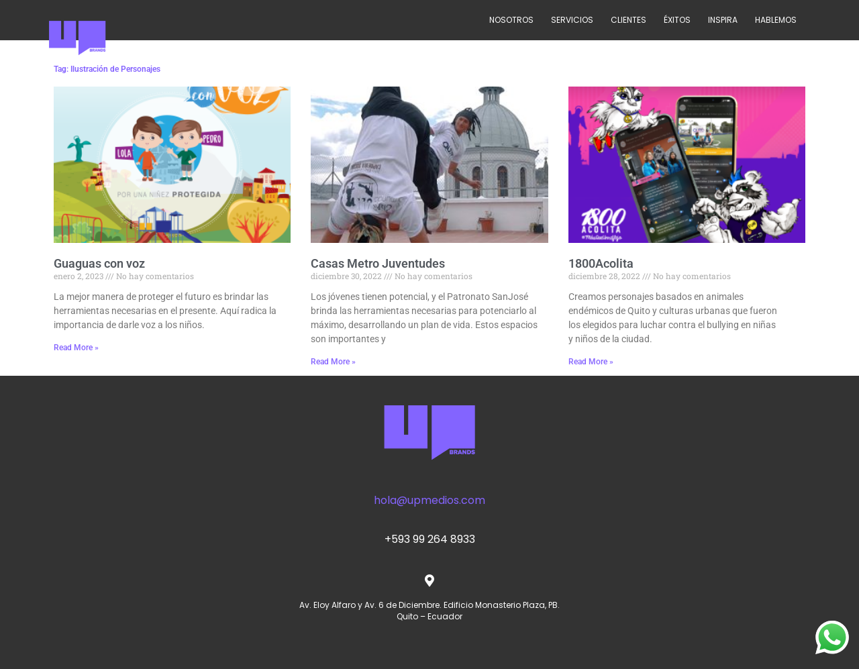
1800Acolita (601, 263)
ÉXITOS (677, 19)
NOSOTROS (511, 19)
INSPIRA (723, 19)
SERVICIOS (572, 19)
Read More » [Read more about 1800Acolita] (590, 361)
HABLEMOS (776, 19)
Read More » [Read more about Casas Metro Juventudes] (333, 361)
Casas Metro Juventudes (378, 263)
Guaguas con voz (99, 263)
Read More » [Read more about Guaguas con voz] (76, 347)
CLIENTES (628, 19)
